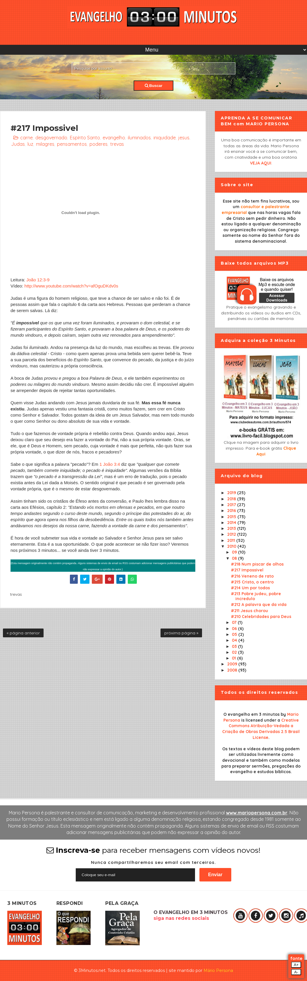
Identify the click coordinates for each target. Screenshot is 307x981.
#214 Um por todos (250, 587)
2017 (232, 504)
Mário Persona (218, 970)
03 (235, 646)
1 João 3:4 (109, 464)
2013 (232, 528)
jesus (183, 138)
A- (296, 972)
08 (235, 558)
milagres (45, 144)
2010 (232, 546)
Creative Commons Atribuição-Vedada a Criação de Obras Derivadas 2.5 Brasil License (261, 729)
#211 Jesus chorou (249, 610)
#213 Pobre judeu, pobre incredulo (256, 596)
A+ (296, 965)
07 (235, 622)
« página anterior (23, 633)
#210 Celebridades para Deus (261, 616)
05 (235, 634)
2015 (232, 516)
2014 (232, 522)
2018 (232, 498)
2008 (232, 670)
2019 (232, 492)
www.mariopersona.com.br (256, 813)
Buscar (154, 85)
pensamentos (72, 144)
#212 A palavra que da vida (259, 604)
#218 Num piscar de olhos (257, 564)
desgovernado (51, 138)
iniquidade (165, 138)
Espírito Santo (85, 138)
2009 (232, 664)
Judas (18, 144)
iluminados (139, 138)
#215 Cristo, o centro (252, 582)
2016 (232, 510)
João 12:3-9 (37, 279)
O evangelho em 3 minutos (251, 714)
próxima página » (181, 633)
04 (235, 640)
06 (235, 628)
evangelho (114, 138)
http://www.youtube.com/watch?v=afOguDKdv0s (71, 285)
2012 (232, 534)
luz (30, 144)
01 (234, 658)
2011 (231, 540)
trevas (117, 144)
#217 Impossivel (247, 570)
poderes (98, 144)
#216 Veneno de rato (252, 576)
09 (235, 552)
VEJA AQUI (260, 163)
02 (235, 652)
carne (26, 138)
